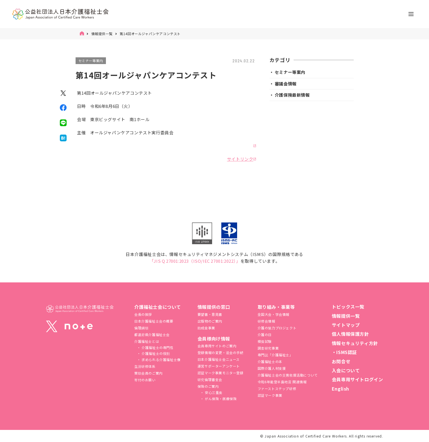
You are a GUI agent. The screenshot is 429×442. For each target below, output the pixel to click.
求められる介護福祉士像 (161, 359)
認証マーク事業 (270, 395)
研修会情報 (266, 321)
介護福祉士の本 (270, 361)
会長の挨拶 (143, 314)
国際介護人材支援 (272, 368)
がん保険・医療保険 (220, 398)
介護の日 (265, 334)
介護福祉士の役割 (155, 353)
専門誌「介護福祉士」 (275, 354)
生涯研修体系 (145, 366)
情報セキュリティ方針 (355, 343)
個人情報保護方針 (350, 334)
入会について (346, 370)
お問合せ (341, 361)
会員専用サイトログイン (357, 379)
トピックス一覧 (348, 306)
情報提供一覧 (102, 33)
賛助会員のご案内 (148, 373)
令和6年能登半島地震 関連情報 (282, 381)
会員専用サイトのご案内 (217, 345)
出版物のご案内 (210, 321)
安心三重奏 (213, 392)
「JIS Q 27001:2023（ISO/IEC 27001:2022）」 (194, 261)
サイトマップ (346, 325)
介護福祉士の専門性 (157, 347)
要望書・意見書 (210, 314)
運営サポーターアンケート (219, 366)
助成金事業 (206, 327)
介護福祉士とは (146, 341)
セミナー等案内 (90, 60)
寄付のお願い (145, 379)
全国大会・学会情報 (273, 314)
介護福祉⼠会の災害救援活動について (288, 375)
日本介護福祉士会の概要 (153, 321)
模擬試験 (265, 341)
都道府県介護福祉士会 (152, 334)
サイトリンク (240, 159)
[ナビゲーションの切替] (411, 14)
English (340, 389)
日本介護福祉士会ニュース (219, 359)
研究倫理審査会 (210, 379)
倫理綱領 (141, 327)
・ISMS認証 (344, 352)
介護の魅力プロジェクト (277, 327)
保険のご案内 (208, 386)
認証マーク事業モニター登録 (221, 372)
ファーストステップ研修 (277, 388)
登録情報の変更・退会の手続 (221, 352)
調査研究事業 (268, 348)
